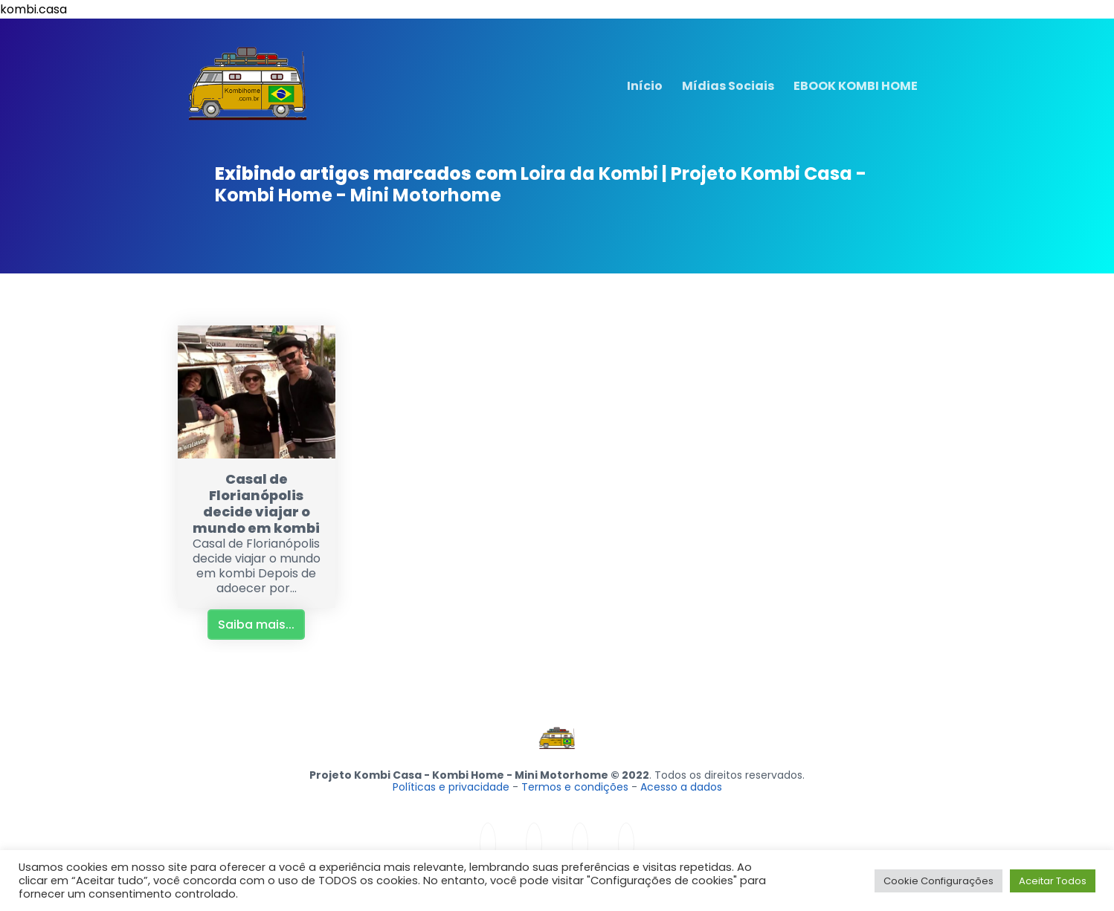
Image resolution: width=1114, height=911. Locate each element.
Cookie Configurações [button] (938, 881)
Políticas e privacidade (451, 786)
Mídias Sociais (728, 85)
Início (645, 85)
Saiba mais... (256, 624)
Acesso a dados (681, 786)
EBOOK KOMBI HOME (855, 85)
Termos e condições (574, 786)
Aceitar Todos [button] (1052, 881)
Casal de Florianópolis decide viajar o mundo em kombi (256, 503)
